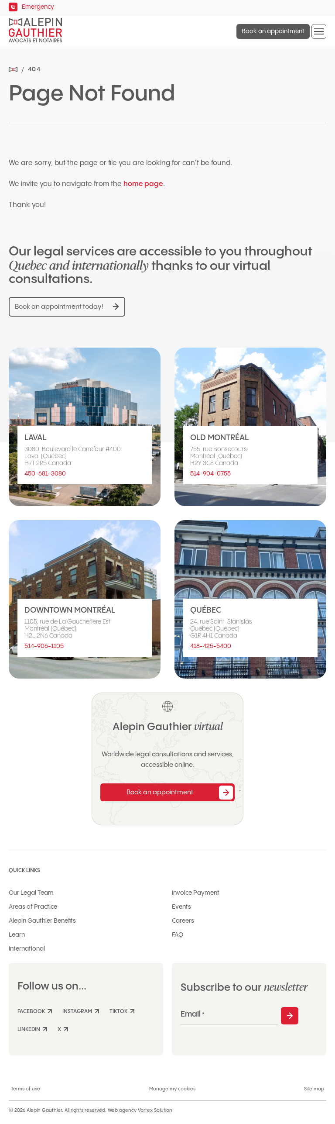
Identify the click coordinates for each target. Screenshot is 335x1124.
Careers (183, 921)
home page (143, 184)
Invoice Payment (195, 893)
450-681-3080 (45, 474)
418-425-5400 (210, 646)
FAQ (177, 935)
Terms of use (25, 1089)
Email (193, 1014)
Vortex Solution (155, 1110)
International (27, 949)
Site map (314, 1089)
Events (181, 907)
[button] (318, 31)
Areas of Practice (33, 907)
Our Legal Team (31, 893)
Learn (17, 935)
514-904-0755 (210, 474)
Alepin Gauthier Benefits (42, 921)
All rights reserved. (85, 1110)
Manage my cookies (172, 1089)
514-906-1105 (44, 646)
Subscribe (289, 1015)
